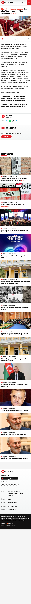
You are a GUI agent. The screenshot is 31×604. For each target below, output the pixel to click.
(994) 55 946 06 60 (12, 506)
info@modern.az (12, 510)
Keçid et (6, 137)
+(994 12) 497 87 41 (12, 503)
